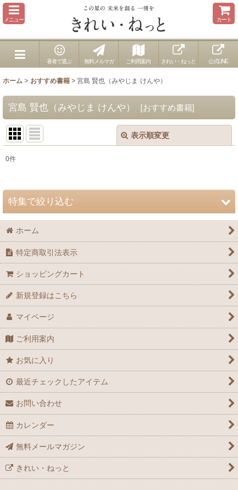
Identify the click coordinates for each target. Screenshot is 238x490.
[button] (14, 13)
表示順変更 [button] (145, 135)
